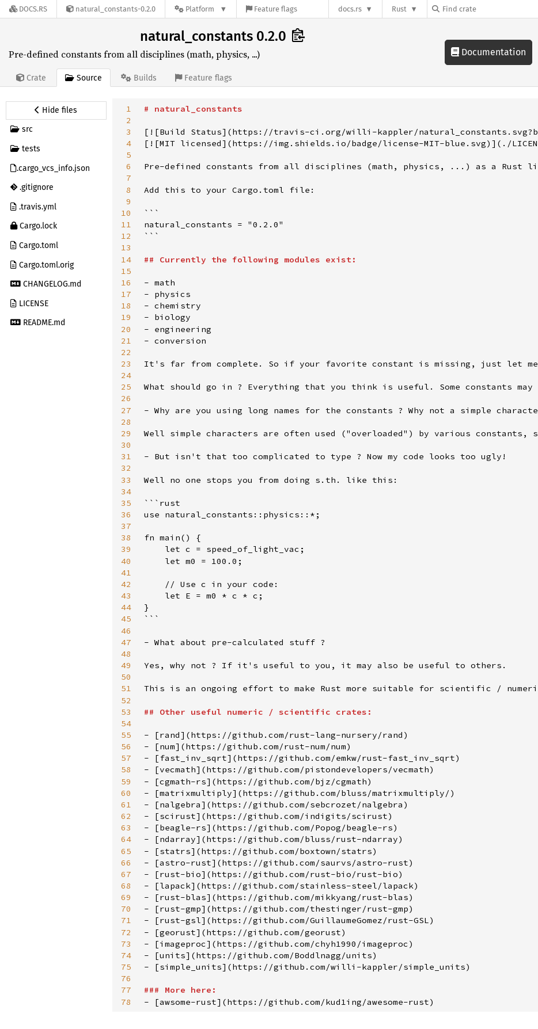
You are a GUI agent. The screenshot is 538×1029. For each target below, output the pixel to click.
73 (126, 944)
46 (126, 631)
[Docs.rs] (28, 9)
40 (126, 561)
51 (126, 688)
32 (126, 468)
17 (126, 294)
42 (126, 584)
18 (126, 305)
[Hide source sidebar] (56, 110)
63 (126, 827)
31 (126, 456)
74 (126, 955)
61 (126, 804)
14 (126, 259)
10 (126, 213)
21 (126, 341)
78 (126, 1002)
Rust (399, 9)
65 (126, 851)
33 (126, 480)
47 (126, 642)
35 (126, 503)
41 (126, 572)
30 (126, 445)
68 (126, 886)
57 (126, 758)
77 (126, 990)
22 (126, 352)
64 (126, 839)
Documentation (488, 52)
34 (126, 491)
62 (126, 816)
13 (126, 247)
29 (126, 433)
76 (126, 978)
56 (126, 746)
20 (126, 329)
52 (126, 700)
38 (126, 537)
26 (126, 398)
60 (126, 793)
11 (126, 224)
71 (126, 920)
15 (126, 271)
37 (126, 526)
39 (126, 549)
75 (126, 967)
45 (126, 618)
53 (126, 712)
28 (126, 422)
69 (126, 897)
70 (126, 909)
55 (126, 735)
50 (126, 677)
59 (126, 781)
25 (126, 387)
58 (126, 769)
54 (126, 723)
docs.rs (350, 9)
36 (126, 514)
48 (126, 654)
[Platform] (200, 9)
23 (126, 364)
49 (126, 665)
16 (126, 282)
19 (126, 317)
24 (126, 375)
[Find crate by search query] (489, 9)
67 (126, 874)
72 (126, 932)
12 (126, 236)
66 (126, 863)
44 (126, 607)
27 (126, 410)
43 (126, 595)
